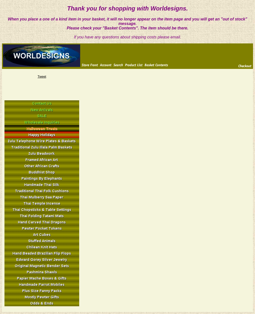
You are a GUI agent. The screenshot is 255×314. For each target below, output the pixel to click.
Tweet (42, 76)
